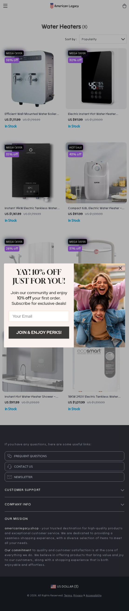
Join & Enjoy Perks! (39, 332)
